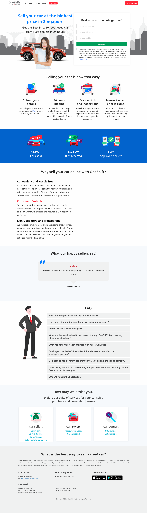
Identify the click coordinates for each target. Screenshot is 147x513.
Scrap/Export (36, 437)
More (44, 3)
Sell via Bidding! (36, 434)
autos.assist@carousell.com (29, 479)
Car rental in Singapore (62, 490)
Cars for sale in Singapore (26, 490)
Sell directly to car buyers (36, 440)
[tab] (88, 315)
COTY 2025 (53, 3)
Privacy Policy (83, 59)
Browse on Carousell (25, 488)
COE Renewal (111, 431)
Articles (37, 3)
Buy (30, 3)
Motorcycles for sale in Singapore (66, 488)
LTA (34, 111)
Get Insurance (111, 434)
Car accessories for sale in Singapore (30, 493)
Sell (25, 3)
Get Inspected (73, 434)
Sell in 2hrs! (36, 431)
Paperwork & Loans (73, 431)
